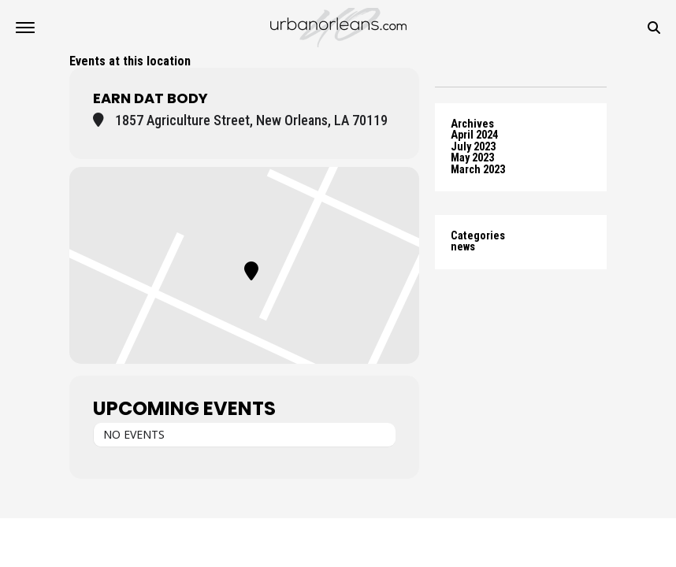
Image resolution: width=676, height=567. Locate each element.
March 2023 (478, 169)
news (463, 247)
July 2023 (473, 147)
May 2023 (472, 158)
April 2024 (474, 135)
